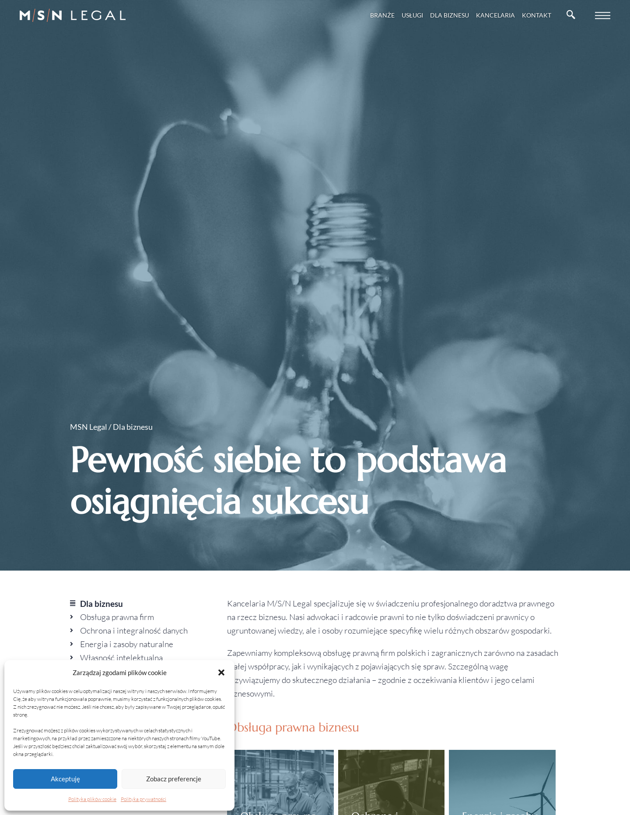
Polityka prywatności (143, 799)
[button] (221, 672)
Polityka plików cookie (92, 799)
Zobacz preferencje (173, 779)
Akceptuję (65, 779)
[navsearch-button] (571, 15)
